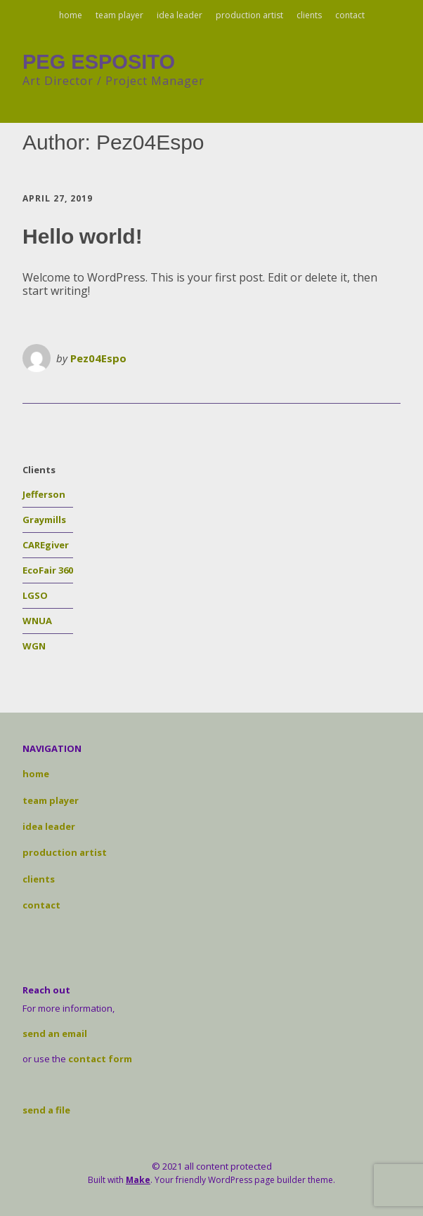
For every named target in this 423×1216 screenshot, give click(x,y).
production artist (249, 15)
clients (309, 15)
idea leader (179, 15)
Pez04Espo (98, 358)
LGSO (35, 595)
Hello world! (82, 236)
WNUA (37, 620)
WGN (34, 646)
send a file (46, 1110)
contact (350, 15)
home (70, 15)
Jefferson (43, 494)
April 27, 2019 (57, 198)
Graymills (44, 519)
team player (119, 15)
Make (138, 1180)
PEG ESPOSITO (98, 62)
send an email (54, 1033)
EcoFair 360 (47, 570)
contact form (100, 1058)
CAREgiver (45, 544)
